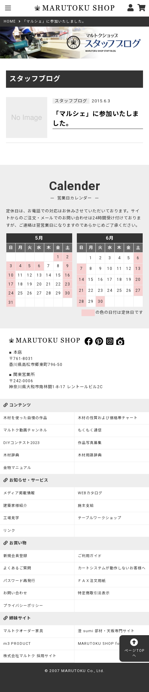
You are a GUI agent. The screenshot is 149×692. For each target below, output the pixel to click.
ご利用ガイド (90, 556)
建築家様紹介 (15, 506)
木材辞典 (11, 455)
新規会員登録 (15, 556)
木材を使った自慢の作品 (25, 418)
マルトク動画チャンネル (25, 430)
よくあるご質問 (17, 568)
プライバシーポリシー (23, 606)
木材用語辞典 (90, 455)
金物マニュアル (17, 468)
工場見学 (11, 518)
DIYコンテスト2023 (21, 443)
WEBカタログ (90, 493)
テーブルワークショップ (99, 518)
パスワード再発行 (19, 581)
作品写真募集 (90, 443)
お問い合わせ (15, 593)
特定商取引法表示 (94, 593)
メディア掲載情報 (19, 493)
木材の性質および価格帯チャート (108, 418)
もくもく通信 (90, 430)
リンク (9, 530)
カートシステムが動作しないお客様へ (112, 568)
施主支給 (86, 506)
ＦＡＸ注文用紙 (92, 581)
